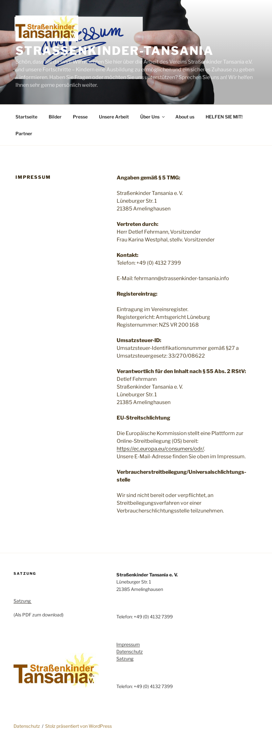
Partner (23, 133)
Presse (80, 116)
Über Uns (153, 116)
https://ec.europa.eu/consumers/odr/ (160, 449)
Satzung (23, 601)
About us (184, 116)
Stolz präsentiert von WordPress (78, 726)
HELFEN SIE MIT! (224, 116)
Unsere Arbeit (114, 116)
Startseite (26, 116)
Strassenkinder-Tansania (114, 51)
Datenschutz (129, 651)
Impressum (128, 644)
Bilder (55, 116)
